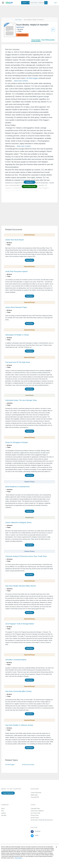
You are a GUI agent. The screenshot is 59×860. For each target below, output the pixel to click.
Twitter (36, 835)
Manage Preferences (37, 820)
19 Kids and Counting (28, 764)
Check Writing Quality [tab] (48, 40)
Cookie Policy (34, 845)
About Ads (43, 845)
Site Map (3, 815)
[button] (3, 3)
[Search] (46, 2)
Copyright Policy (35, 808)
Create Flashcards (8, 793)
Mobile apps (34, 795)
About (3, 808)
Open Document (22, 35)
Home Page (18, 19)
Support (3, 813)
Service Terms (35, 817)
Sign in (55, 2)
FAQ (2, 810)
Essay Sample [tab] (36, 40)
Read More (29, 260)
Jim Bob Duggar (32, 78)
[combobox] (25, 2)
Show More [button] (29, 182)
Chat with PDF (35, 797)
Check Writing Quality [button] (29, 186)
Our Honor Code (35, 813)
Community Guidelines (37, 810)
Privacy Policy (35, 815)
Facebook (37, 831)
